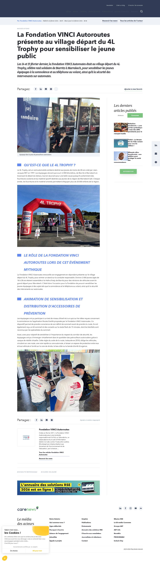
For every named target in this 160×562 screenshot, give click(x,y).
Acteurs (121, 115)
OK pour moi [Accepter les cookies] (37, 551)
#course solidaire (48, 472)
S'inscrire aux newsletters (91, 533)
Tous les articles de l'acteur (131, 21)
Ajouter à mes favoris (133, 89)
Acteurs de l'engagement (58, 533)
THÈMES (83, 11)
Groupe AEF (118, 526)
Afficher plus (128, 171)
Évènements (107, 11)
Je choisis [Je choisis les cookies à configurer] (14, 551)
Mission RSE (118, 519)
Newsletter (109, 5)
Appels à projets (122, 11)
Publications (94, 11)
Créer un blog (120, 5)
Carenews (135, 115)
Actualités (53, 537)
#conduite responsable (27, 472)
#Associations (23, 28)
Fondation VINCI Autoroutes (31, 21)
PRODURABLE (119, 537)
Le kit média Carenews (122, 522)
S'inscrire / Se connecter (135, 5)
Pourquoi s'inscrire (56, 530)
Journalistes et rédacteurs (91, 537)
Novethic (117, 533)
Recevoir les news (109, 21)
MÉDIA (68, 11)
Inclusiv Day (118, 541)
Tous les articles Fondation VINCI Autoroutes (51, 454)
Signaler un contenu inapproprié (90, 420)
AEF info (117, 530)
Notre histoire (54, 519)
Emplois (134, 11)
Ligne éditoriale (55, 526)
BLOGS (75, 11)
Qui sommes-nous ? (57, 522)
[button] (4, 558)
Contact (85, 541)
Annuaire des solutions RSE (92, 530)
